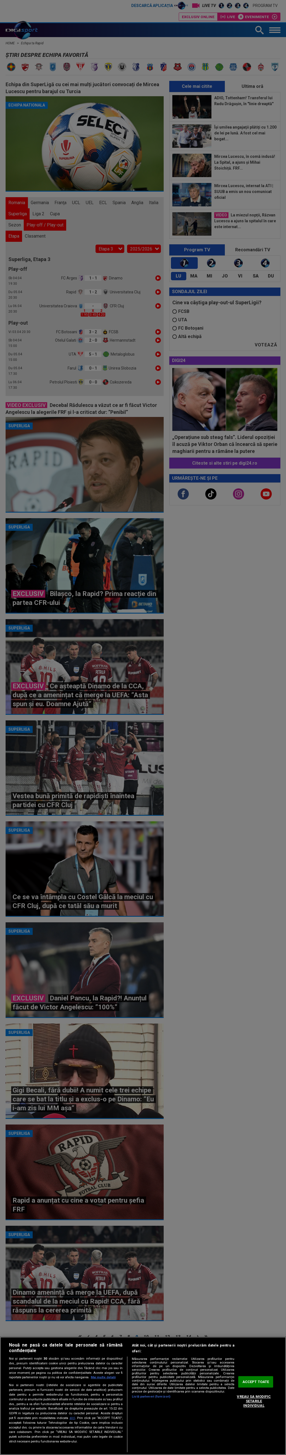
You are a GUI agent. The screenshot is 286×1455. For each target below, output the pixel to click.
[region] (143, 1396)
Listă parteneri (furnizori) (151, 1396)
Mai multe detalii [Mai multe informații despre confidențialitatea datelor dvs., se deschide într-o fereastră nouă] (103, 1377)
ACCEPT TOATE (255, 1382)
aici (72, 1418)
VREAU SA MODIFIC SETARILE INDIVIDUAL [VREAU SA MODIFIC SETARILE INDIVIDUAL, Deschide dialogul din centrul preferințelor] (254, 1401)
